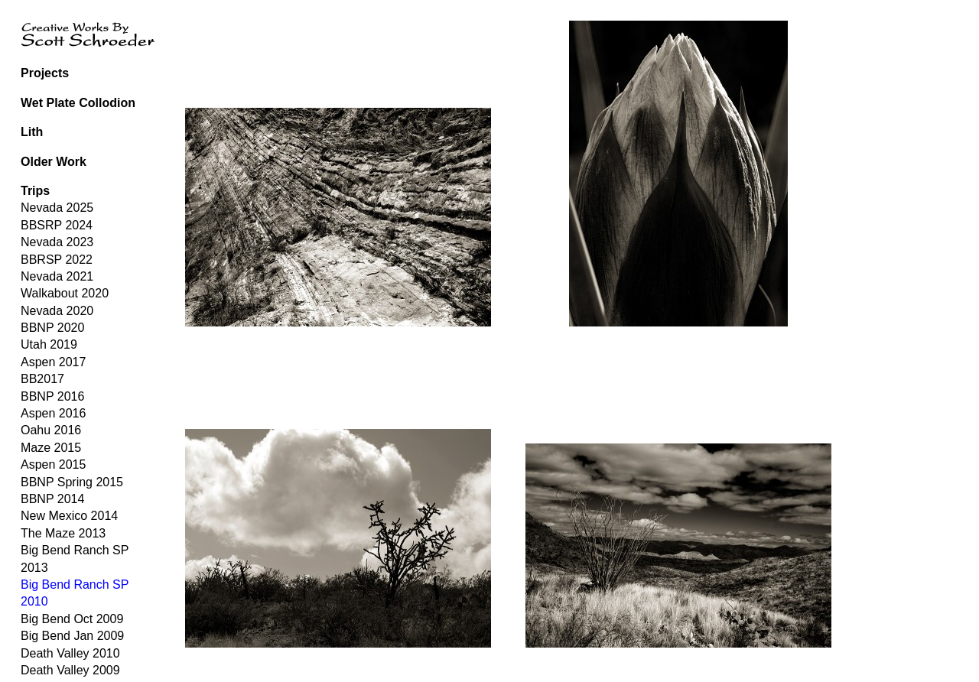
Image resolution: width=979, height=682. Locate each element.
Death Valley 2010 (70, 653)
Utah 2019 (49, 344)
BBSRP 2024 (57, 225)
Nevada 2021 (57, 276)
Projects (45, 73)
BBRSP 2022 (57, 259)
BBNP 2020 (52, 327)
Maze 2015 (51, 447)
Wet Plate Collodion (78, 102)
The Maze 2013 (63, 533)
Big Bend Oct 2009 (72, 618)
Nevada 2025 (57, 207)
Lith (32, 131)
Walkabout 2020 (65, 293)
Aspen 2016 (53, 413)
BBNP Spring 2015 (72, 482)
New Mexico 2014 (69, 515)
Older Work (53, 161)
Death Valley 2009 (70, 670)
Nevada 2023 (57, 241)
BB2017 (42, 378)
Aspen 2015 (53, 464)
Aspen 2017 (53, 362)
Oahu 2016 (51, 430)
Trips (35, 190)
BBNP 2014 (52, 498)
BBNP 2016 (52, 396)
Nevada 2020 (57, 310)
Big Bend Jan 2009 (72, 635)
